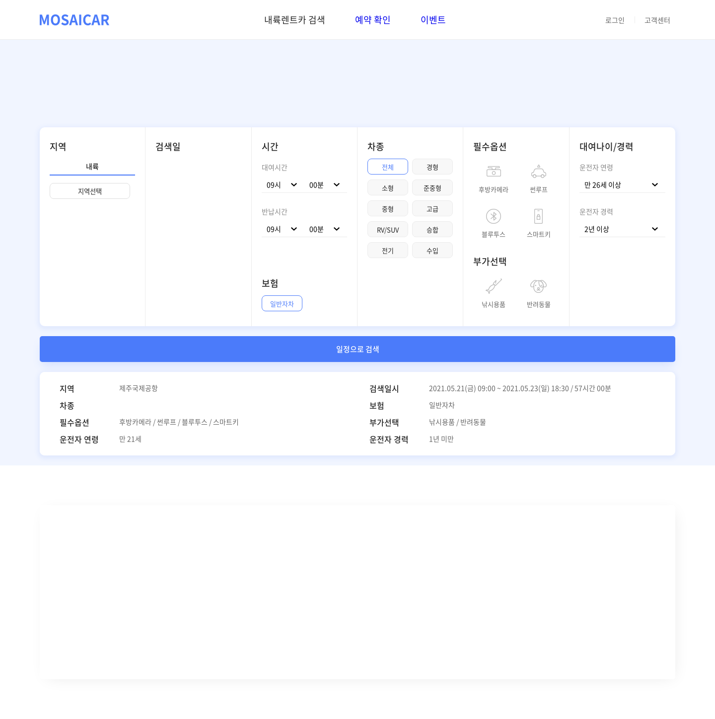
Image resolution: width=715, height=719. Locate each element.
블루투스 (493, 233)
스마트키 (539, 233)
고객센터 (657, 20)
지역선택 (90, 191)
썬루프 (539, 188)
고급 (432, 208)
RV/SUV (388, 229)
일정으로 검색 (357, 349)
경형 (432, 167)
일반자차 (282, 303)
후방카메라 (493, 188)
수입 (432, 250)
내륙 (92, 166)
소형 (388, 187)
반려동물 (539, 303)
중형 (388, 208)
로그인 (615, 20)
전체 (388, 167)
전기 (388, 250)
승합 (432, 229)
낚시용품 (493, 303)
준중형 (432, 187)
